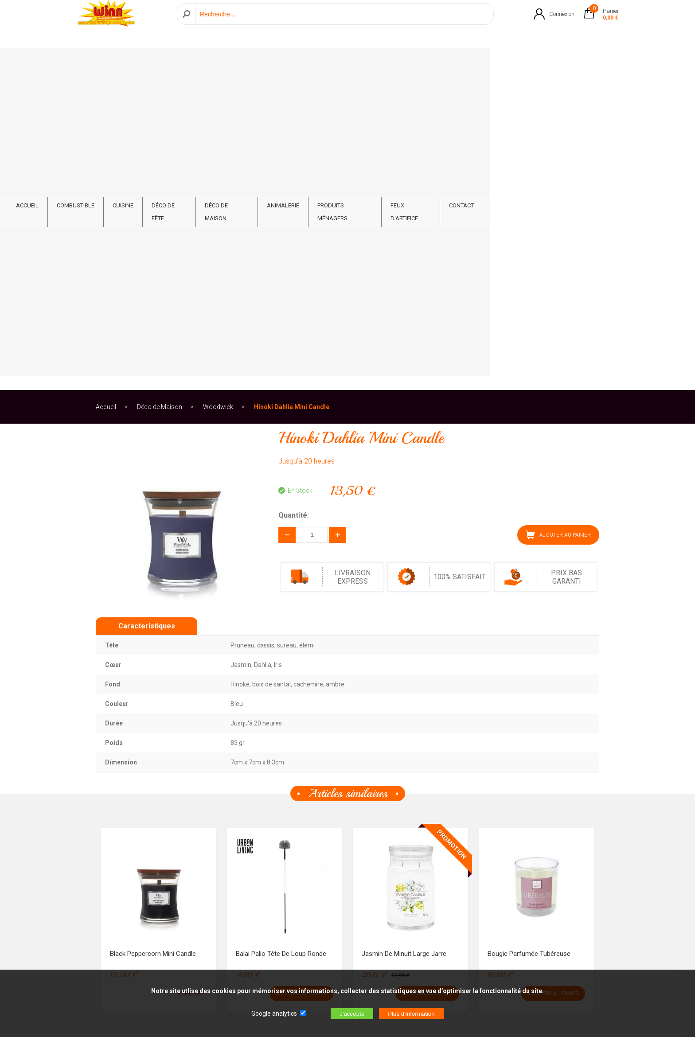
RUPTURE (189, 681)
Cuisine (221, 62)
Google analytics (274, 1013)
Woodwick (218, 94)
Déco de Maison (328, 62)
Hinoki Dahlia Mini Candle (291, 94)
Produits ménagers (448, 62)
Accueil (106, 94)
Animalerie (385, 62)
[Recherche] (342, 24)
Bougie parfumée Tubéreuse (529, 642)
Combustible (173, 62)
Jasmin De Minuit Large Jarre (404, 642)
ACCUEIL (125, 62)
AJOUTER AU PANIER (558, 222)
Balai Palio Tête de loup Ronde (281, 642)
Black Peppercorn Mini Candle (153, 642)
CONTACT (568, 62)
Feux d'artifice (517, 62)
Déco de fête (268, 62)
